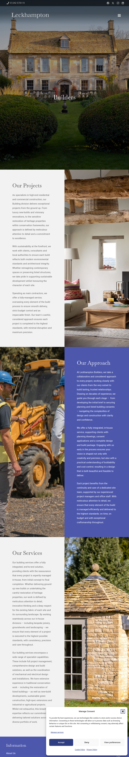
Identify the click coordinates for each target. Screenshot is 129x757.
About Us (10, 753)
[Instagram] (117, 3)
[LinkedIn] (122, 3)
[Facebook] (107, 3)
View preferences (112, 742)
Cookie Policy (80, 750)
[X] (112, 3)
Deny (86, 742)
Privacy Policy (92, 750)
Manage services (57, 732)
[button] (122, 711)
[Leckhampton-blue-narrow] (30, 15)
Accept (61, 742)
